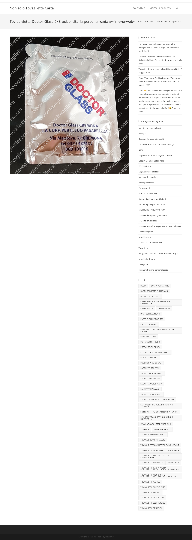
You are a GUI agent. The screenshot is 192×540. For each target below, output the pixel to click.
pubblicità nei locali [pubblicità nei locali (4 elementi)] (150, 363)
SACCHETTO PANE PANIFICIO (151, 209)
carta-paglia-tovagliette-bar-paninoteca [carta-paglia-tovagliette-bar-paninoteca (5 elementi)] (155, 302)
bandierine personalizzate (150, 128)
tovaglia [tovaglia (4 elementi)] (144, 429)
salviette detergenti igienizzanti (152, 215)
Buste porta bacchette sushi (151, 139)
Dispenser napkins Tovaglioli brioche (155, 155)
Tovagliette (143, 248)
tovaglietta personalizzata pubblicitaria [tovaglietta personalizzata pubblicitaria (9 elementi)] (154, 456)
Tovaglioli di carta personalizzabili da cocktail (158, 69)
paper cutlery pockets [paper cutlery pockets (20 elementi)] (151, 319)
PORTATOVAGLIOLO (147, 193)
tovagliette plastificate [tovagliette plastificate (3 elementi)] (152, 487)
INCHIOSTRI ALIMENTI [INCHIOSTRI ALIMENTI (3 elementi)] (150, 314)
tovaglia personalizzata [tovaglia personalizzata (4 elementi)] (153, 434)
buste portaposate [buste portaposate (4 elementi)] (150, 296)
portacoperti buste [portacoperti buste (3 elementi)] (150, 342)
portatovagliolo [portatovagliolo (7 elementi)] (149, 357)
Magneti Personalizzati (148, 171)
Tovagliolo (143, 264)
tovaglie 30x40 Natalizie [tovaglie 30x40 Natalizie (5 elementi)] (152, 440)
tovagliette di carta (146, 259)
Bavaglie (142, 133)
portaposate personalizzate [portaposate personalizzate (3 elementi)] (155, 352)
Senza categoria (145, 231)
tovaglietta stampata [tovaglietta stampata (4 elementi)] (151, 462)
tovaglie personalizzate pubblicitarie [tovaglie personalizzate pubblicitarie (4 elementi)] (159, 445)
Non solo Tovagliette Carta (32, 8)
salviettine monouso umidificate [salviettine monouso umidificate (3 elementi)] (157, 399)
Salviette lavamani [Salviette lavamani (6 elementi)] (149, 389)
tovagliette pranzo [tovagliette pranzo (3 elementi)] (150, 492)
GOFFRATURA (144, 166)
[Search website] (177, 8)
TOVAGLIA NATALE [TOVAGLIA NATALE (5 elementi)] (162, 429)
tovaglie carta (144, 237)
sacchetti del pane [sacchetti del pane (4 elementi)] (149, 368)
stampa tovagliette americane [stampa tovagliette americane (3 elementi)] (155, 424)
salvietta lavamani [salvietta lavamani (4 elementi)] (150, 378)
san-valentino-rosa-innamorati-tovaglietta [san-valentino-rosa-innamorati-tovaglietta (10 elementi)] (157, 406)
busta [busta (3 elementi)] (143, 286)
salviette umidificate (147, 220)
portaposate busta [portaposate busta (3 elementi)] (150, 347)
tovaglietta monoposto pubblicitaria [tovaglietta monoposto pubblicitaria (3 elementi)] (159, 450)
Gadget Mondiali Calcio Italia (151, 160)
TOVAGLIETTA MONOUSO (150, 242)
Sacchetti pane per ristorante (151, 204)
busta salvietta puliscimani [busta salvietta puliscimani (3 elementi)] (154, 291)
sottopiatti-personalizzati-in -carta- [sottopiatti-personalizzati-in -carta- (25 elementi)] (159, 412)
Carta (140, 149)
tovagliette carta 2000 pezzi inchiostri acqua (158, 253)
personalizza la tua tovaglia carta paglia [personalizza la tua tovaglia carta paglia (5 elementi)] (158, 330)
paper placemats (146, 182)
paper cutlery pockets (148, 177)
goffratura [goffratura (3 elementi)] (164, 308)
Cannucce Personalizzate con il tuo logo (156, 144)
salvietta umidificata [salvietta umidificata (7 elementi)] (151, 384)
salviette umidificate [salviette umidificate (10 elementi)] (151, 394)
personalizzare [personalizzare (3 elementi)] (148, 336)
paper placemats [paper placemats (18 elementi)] (148, 324)
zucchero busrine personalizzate (153, 270)
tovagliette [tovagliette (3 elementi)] (173, 462)
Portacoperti (144, 188)
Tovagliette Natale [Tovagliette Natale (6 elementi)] (150, 482)
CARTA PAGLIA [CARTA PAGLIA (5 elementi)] (146, 308)
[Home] (97, 21)
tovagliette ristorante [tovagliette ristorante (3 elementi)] (152, 497)
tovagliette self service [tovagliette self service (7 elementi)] (152, 503)
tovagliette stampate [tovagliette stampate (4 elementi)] (151, 508)
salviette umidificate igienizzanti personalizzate (159, 226)
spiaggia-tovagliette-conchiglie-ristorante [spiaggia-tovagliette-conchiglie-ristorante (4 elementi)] (157, 418)
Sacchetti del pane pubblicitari (152, 199)
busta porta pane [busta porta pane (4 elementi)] (160, 286)
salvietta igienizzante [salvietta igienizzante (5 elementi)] (151, 373)
